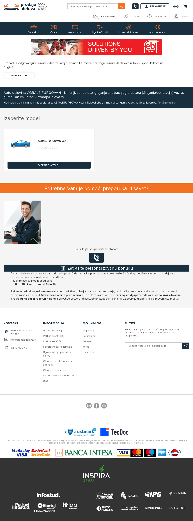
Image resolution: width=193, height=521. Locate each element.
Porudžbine (89, 336)
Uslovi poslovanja (53, 330)
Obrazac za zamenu (54, 370)
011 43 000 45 (18, 347)
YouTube (104, 406)
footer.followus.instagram (89, 406)
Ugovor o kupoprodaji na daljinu (57, 354)
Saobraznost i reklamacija (57, 346)
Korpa (86, 346)
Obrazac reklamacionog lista (59, 375)
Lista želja (88, 352)
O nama (131, 16)
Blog (45, 380)
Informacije (156, 16)
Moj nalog (88, 330)
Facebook (96, 406)
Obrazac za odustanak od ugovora (58, 363)
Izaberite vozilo (48, 165)
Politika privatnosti (53, 336)
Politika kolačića (52, 341)
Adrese (87, 341)
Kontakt (181, 16)
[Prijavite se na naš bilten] (157, 346)
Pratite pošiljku (104, 16)
